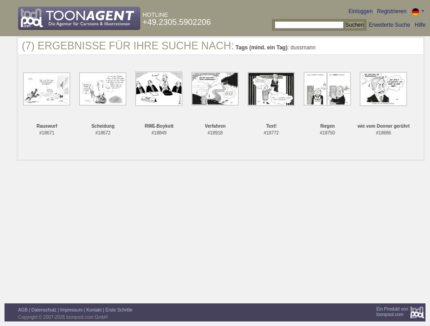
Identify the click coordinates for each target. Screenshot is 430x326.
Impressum (71, 309)
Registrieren (391, 11)
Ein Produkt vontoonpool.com (392, 312)
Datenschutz (44, 309)
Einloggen (361, 11)
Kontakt (94, 309)
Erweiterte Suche (389, 25)
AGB (23, 309)
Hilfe (420, 25)
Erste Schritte (119, 309)
